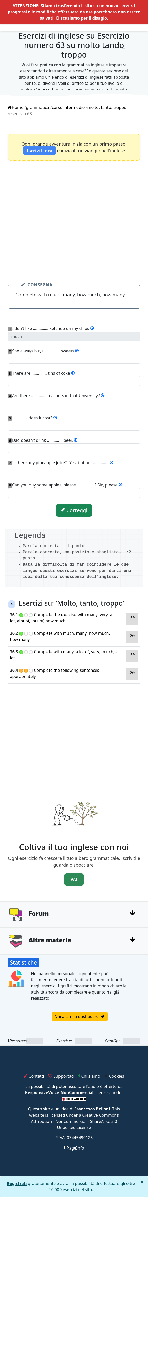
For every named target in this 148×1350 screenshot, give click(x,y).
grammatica (37, 107)
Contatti (34, 1076)
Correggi (74, 510)
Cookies (114, 1076)
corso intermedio (68, 107)
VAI (74, 879)
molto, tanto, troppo (106, 107)
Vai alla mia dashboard (79, 1016)
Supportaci (61, 1076)
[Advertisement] (48, 215)
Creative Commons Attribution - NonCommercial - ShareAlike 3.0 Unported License (75, 1121)
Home (16, 107)
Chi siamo (89, 1076)
